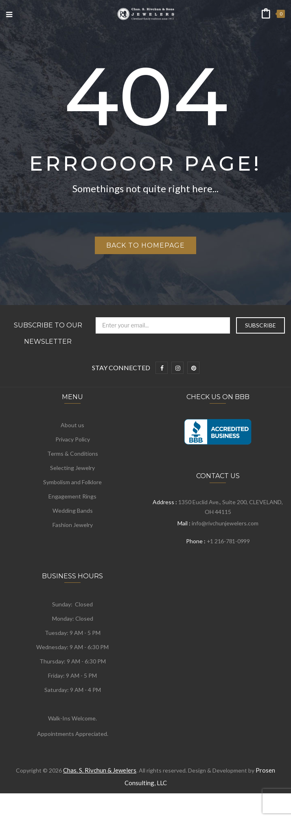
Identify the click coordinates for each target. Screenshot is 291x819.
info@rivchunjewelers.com (225, 523)
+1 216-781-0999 (228, 541)
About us (72, 425)
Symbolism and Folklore (72, 482)
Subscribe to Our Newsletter (48, 333)
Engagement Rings (72, 496)
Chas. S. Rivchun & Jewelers (99, 770)
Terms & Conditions (72, 453)
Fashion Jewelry (73, 524)
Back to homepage (145, 245)
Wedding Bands (73, 510)
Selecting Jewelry (72, 467)
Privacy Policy (72, 439)
